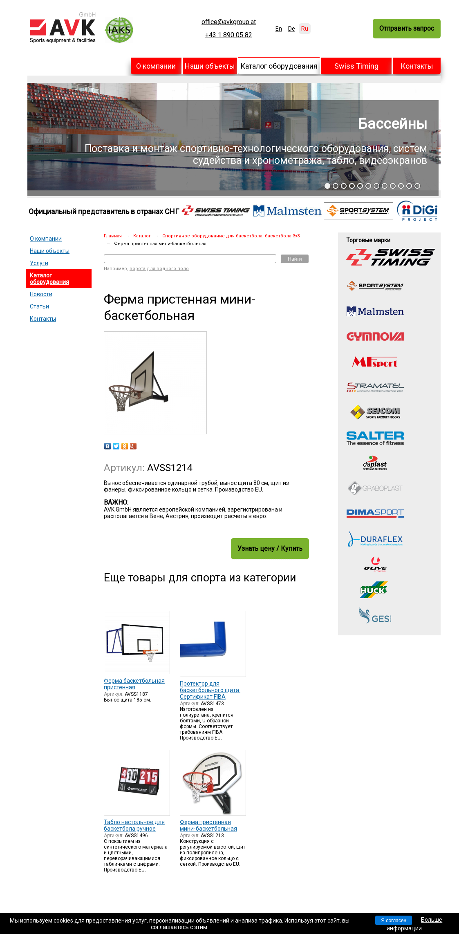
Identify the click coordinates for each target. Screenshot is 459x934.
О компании (156, 66)
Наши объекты (210, 66)
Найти (295, 259)
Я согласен (393, 920)
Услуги (39, 263)
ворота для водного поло (159, 268)
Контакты (417, 66)
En (278, 28)
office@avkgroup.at (229, 22)
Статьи (39, 306)
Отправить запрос (406, 28)
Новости (41, 294)
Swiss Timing (356, 66)
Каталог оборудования (279, 66)
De (291, 28)
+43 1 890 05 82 (228, 35)
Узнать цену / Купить (269, 548)
